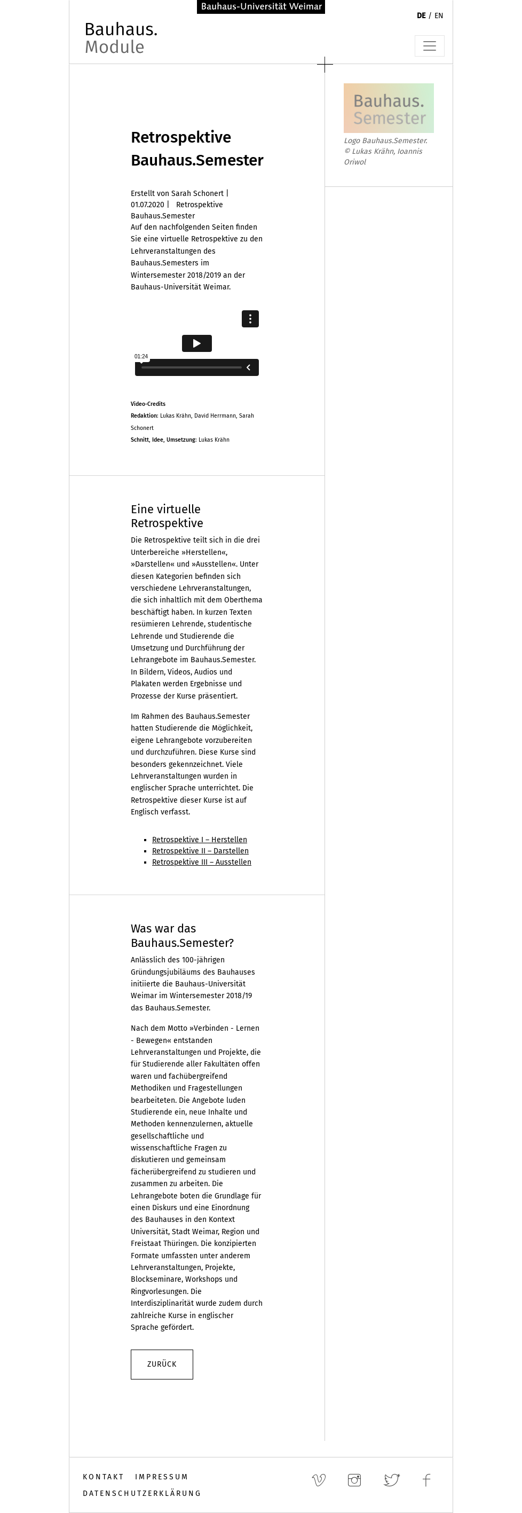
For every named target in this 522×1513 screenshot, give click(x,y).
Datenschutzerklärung (142, 1493)
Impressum (162, 1476)
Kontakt (103, 1476)
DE (421, 15)
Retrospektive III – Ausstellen (201, 862)
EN (439, 15)
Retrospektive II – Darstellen (200, 851)
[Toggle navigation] (430, 46)
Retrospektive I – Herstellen (199, 839)
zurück (162, 1364)
